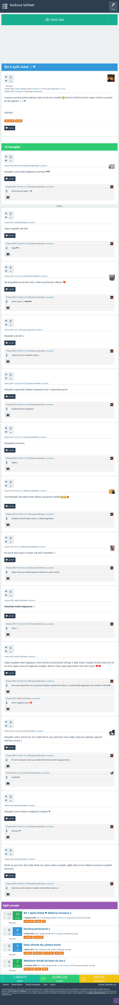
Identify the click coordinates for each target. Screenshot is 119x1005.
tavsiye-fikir (48, 953)
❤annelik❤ (9, 121)
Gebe (45, 984)
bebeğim (28, 953)
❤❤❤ (45, 969)
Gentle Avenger (63, 966)
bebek (52, 984)
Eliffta (53, 934)
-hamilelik (28, 937)
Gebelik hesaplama (33, 984)
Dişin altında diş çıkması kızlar (42, 944)
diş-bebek (59, 953)
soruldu (63, 89)
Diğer (17, 89)
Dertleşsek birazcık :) (37, 928)
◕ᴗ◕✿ (18, 121)
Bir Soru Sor (55, 20)
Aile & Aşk (41, 918)
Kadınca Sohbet (22, 5)
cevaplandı (43, 165)
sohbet (37, 969)
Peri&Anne (60, 918)
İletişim (6, 984)
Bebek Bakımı (17, 984)
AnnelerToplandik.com (107, 984)
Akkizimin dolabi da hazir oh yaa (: (44, 960)
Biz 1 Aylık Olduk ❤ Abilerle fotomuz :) (47, 912)
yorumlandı (49, 187)
